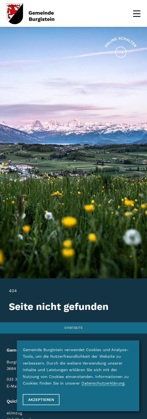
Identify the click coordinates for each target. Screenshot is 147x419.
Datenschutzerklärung (102, 383)
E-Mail (13, 386)
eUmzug (14, 413)
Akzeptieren (41, 400)
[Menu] (136, 13)
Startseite (73, 328)
